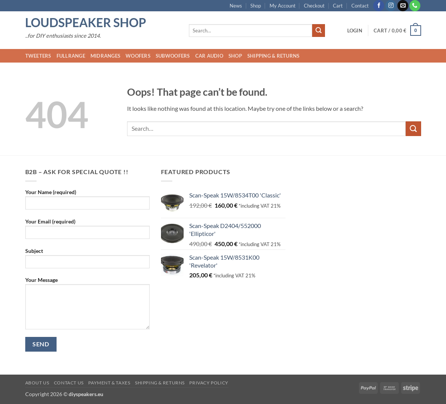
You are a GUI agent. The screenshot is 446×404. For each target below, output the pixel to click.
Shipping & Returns (273, 56)
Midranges (105, 56)
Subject (87, 261)
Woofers (138, 56)
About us (37, 383)
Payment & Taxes (109, 383)
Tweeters (38, 56)
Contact (360, 6)
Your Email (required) (87, 231)
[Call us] (414, 5)
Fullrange (71, 56)
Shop (255, 6)
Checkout (314, 6)
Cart (338, 6)
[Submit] (318, 30)
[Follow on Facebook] (378, 5)
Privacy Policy (208, 383)
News (236, 6)
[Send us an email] (402, 5)
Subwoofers (173, 56)
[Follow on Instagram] (390, 5)
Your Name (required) (87, 202)
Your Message (87, 306)
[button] (354, 30)
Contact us (69, 383)
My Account (283, 6)
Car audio (209, 56)
